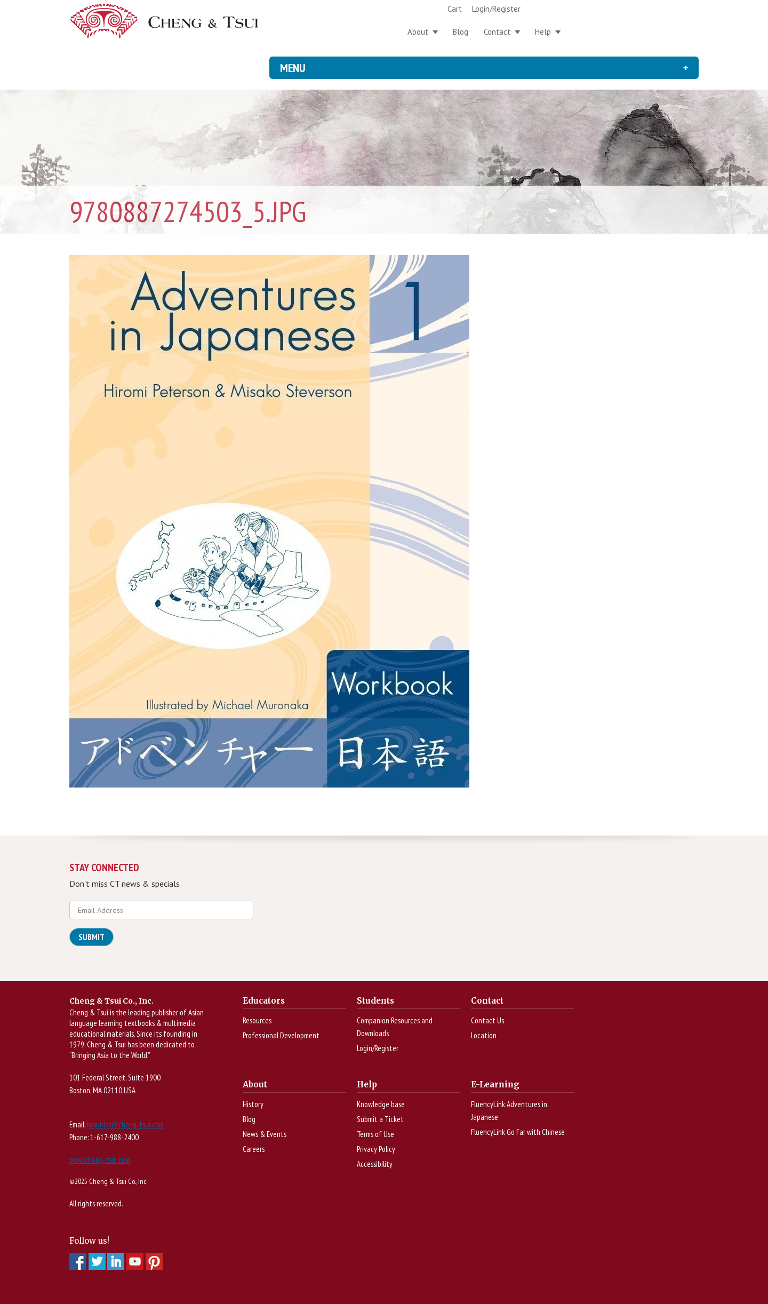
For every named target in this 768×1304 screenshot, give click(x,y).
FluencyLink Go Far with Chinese (518, 1132)
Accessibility (375, 1164)
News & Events (264, 1134)
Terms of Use (375, 1134)
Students (375, 1001)
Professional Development (281, 1035)
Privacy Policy (376, 1149)
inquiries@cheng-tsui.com (125, 1124)
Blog (460, 32)
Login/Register (496, 9)
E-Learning (495, 1084)
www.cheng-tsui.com (99, 1160)
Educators (264, 1001)
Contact (497, 32)
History (253, 1104)
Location (484, 1035)
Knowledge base (381, 1104)
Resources (257, 1020)
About (417, 32)
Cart (454, 9)
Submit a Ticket (380, 1119)
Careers (254, 1149)
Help (543, 32)
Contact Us (487, 1020)
